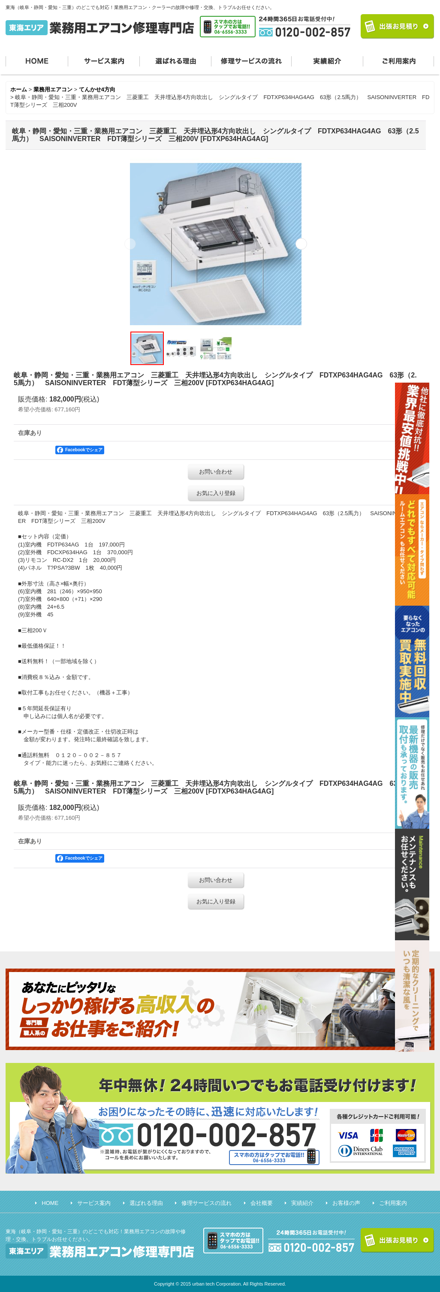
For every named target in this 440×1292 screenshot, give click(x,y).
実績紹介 (327, 60)
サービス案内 (104, 60)
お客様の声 (346, 1203)
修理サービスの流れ (251, 60)
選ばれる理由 (175, 60)
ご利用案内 (398, 60)
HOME (37, 60)
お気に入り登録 (215, 493)
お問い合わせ (215, 471)
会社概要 (261, 1203)
